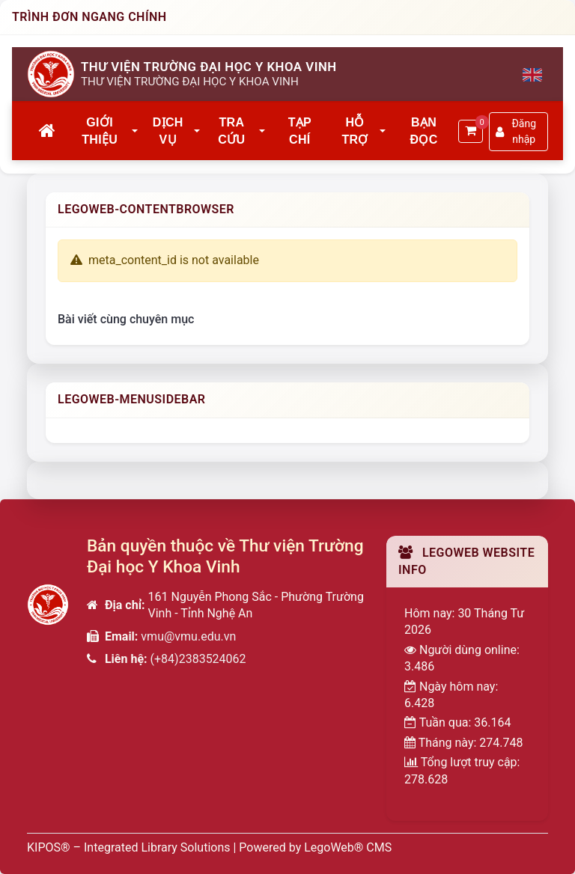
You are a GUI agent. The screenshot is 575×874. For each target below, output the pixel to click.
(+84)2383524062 (198, 659)
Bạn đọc (424, 130)
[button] (135, 131)
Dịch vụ (168, 130)
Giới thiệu (100, 130)
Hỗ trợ (354, 130)
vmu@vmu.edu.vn (188, 636)
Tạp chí (299, 130)
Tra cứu (231, 130)
